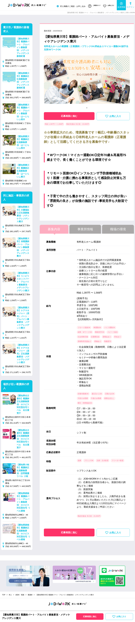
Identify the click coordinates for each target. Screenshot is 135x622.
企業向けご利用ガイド (20, 575)
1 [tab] (87, 106)
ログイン (130, 5)
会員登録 (121, 5)
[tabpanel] (87, 79)
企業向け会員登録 (20, 580)
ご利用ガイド (92, 5)
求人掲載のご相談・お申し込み (68, 5)
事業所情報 (85, 228)
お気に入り (108, 5)
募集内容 (54, 228)
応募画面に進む (69, 115)
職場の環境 (118, 228)
